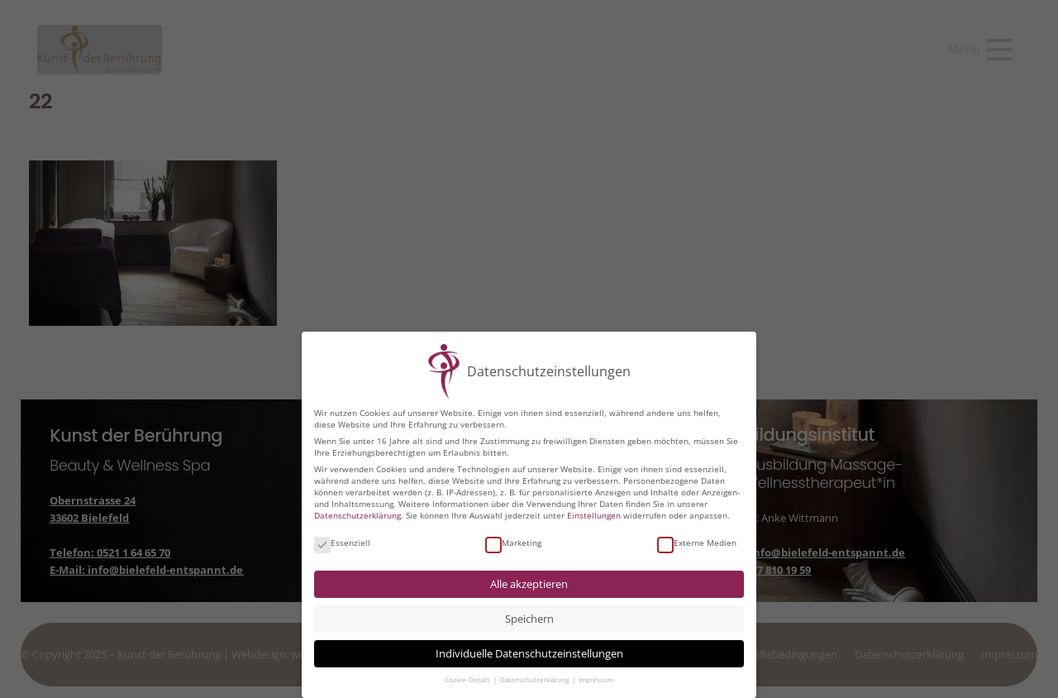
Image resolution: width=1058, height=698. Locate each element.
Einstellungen (594, 513)
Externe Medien (696, 541)
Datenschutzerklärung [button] (535, 678)
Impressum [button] (596, 678)
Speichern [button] (529, 617)
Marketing (513, 541)
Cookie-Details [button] (468, 678)
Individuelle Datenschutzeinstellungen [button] (529, 652)
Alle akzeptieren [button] (529, 583)
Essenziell (342, 541)
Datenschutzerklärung (357, 513)
